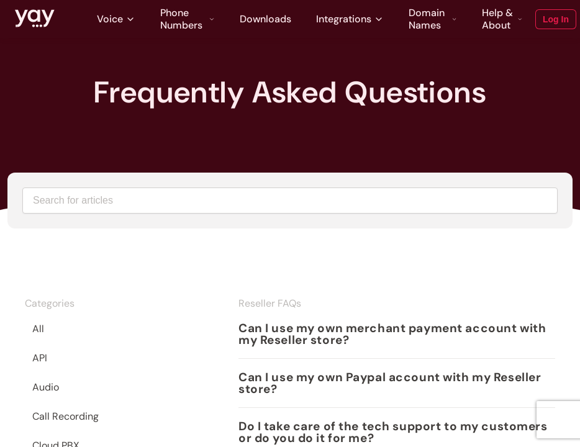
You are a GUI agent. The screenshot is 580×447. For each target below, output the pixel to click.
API (39, 357)
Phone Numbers (187, 19)
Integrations (350, 18)
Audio (45, 387)
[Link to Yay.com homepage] (35, 19)
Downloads (265, 18)
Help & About (502, 19)
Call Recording (65, 416)
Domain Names (433, 19)
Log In (556, 19)
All (38, 328)
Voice (116, 18)
